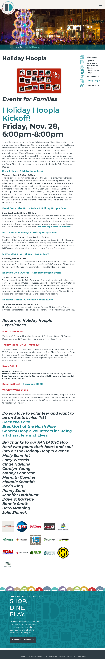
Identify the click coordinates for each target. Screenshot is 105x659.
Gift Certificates (51, 657)
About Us (71, 657)
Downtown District (34, 657)
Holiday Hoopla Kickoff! (31, 114)
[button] (100, 4)
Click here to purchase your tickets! (54, 227)
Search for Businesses (23, 640)
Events (18, 47)
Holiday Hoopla (32, 47)
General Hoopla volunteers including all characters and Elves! (37, 433)
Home (10, 47)
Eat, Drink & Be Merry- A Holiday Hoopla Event (30, 232)
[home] (8, 8)
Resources (81, 657)
